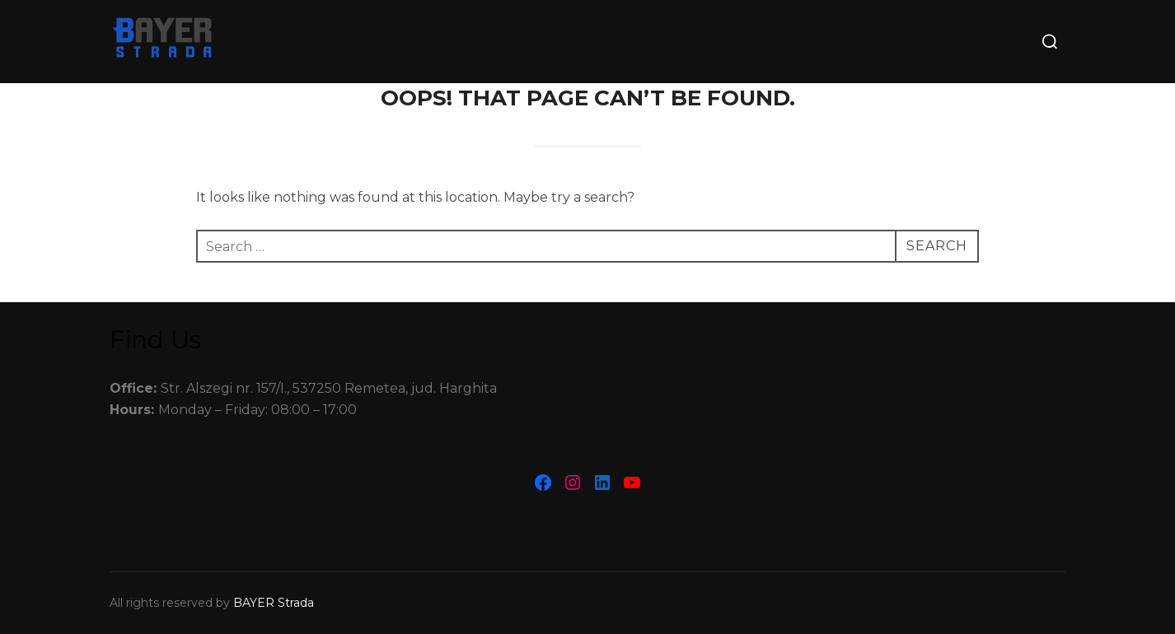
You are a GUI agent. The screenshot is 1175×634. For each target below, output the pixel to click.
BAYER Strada (273, 602)
